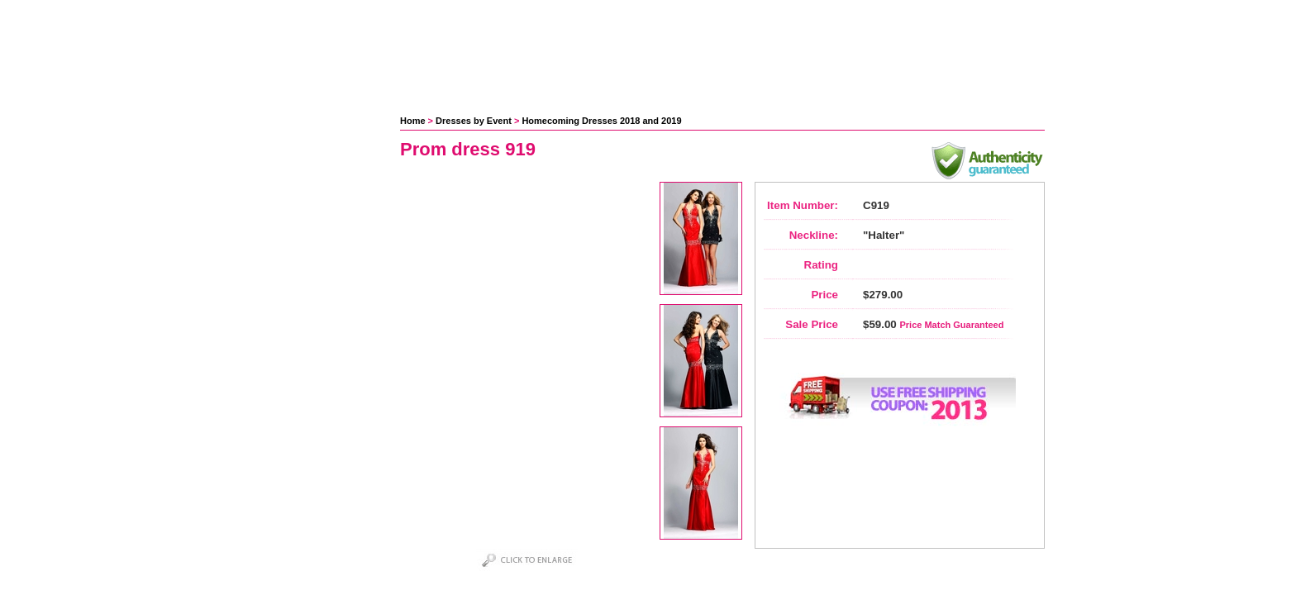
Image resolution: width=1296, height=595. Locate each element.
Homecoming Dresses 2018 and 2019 (601, 121)
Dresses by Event (474, 121)
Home (413, 121)
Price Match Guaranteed (951, 325)
